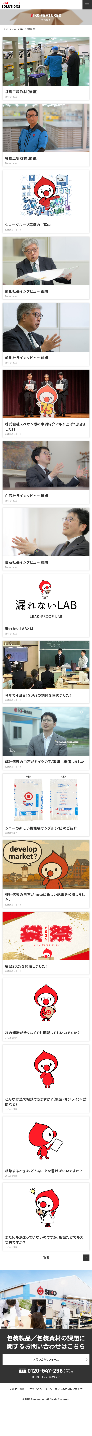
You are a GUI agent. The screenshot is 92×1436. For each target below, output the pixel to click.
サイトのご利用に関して (69, 1389)
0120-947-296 (45, 1370)
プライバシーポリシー (42, 1389)
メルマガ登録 (17, 1389)
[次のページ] (86, 1257)
